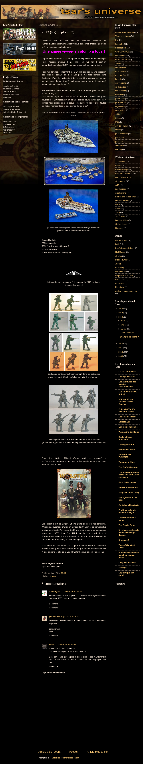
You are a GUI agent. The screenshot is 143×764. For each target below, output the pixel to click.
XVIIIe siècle (120, 189)
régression (120, 106)
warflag (118, 149)
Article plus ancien (98, 751)
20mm (118, 118)
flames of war (121, 240)
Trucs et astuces (122, 36)
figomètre (119, 44)
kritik (117, 244)
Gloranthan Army (127, 449)
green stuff (120, 98)
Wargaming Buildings (129, 432)
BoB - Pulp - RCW (123, 177)
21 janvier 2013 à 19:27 (65, 644)
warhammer (120, 271)
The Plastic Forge (127, 525)
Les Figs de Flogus (128, 417)
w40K (117, 185)
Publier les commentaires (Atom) (65, 758)
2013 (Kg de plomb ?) (129, 337)
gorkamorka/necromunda (126, 291)
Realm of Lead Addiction (125, 438)
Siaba (51, 644)
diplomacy (119, 267)
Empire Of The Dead (124, 275)
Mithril (118, 130)
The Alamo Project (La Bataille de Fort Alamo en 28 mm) (129, 474)
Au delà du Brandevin (129, 505)
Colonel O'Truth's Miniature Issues (127, 410)
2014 (120, 313)
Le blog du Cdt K (126, 444)
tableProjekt (120, 91)
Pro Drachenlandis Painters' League (127, 511)
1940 (117, 212)
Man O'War (120, 279)
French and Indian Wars (125, 197)
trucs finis (119, 95)
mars (123, 320)
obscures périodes (123, 173)
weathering (120, 110)
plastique (119, 141)
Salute (118, 63)
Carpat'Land (124, 422)
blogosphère (120, 48)
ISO (117, 122)
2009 (120, 356)
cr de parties (120, 87)
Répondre (53, 608)
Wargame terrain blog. (129, 492)
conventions (120, 55)
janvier (124, 329)
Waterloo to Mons (127, 462)
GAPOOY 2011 (122, 59)
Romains (119, 228)
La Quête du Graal (127, 562)
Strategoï (123, 568)
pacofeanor (54, 616)
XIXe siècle (120, 161)
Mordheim (119, 283)
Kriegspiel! (124, 540)
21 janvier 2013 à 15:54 (71, 591)
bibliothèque (120, 71)
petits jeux (119, 137)
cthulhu (118, 256)
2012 (120, 343)
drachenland (120, 193)
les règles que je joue (124, 248)
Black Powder (121, 260)
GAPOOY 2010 (122, 52)
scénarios (119, 145)
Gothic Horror (121, 224)
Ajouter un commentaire (54, 672)
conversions (120, 83)
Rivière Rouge (121, 169)
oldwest (118, 165)
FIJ (116, 40)
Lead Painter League (124, 32)
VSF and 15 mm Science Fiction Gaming (126, 401)
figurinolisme (120, 67)
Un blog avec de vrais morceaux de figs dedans (129, 532)
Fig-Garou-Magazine (128, 487)
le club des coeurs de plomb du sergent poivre (129, 555)
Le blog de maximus (128, 427)
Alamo (118, 208)
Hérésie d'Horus (122, 200)
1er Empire (120, 216)
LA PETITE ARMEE (127, 371)
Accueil (73, 751)
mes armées (120, 75)
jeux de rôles (121, 102)
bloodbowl (119, 287)
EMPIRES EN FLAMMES (125, 455)
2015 (120, 308)
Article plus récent (49, 751)
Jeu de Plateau (122, 126)
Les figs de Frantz (127, 377)
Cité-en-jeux (54, 591)
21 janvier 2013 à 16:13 (71, 616)
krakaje (53, 576)
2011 (120, 348)
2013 (120, 317)
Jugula (118, 264)
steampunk (120, 181)
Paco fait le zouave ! (128, 482)
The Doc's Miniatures (128, 467)
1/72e (117, 114)
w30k (117, 204)
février (124, 325)
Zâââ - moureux (127, 332)
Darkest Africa (121, 220)
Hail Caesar (120, 252)
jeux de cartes (121, 134)
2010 (120, 352)
